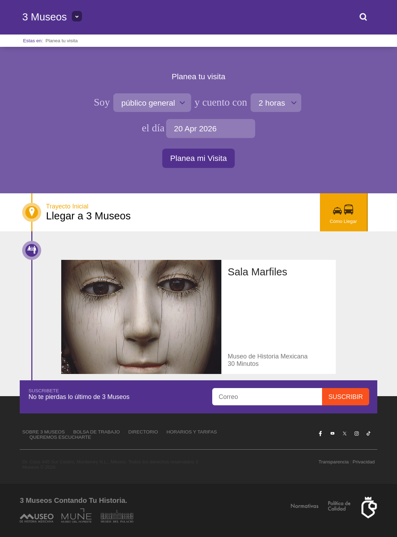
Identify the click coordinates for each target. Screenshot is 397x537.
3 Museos (44, 17)
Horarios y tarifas (191, 432)
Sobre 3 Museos (43, 432)
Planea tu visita (61, 40)
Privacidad (364, 461)
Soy (102, 102)
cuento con (221, 102)
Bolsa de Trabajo (96, 432)
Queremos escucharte (60, 437)
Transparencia (334, 461)
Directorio (143, 432)
